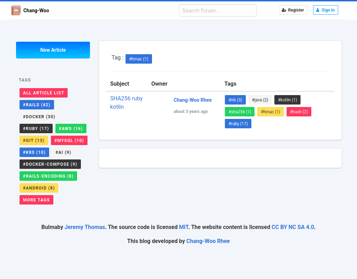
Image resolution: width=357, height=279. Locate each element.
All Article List (43, 93)
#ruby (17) (36, 128)
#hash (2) (299, 111)
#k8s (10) (34, 152)
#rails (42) (37, 104)
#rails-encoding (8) (48, 176)
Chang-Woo (30, 10)
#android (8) (39, 188)
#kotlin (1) (287, 100)
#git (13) (34, 140)
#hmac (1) (138, 59)
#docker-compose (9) (50, 164)
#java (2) (260, 100)
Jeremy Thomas (84, 227)
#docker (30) (39, 116)
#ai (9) (63, 152)
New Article (53, 50)
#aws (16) (71, 128)
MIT (183, 227)
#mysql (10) (69, 140)
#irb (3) (235, 100)
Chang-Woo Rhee (208, 241)
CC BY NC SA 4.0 (293, 227)
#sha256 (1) (239, 111)
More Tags (36, 200)
